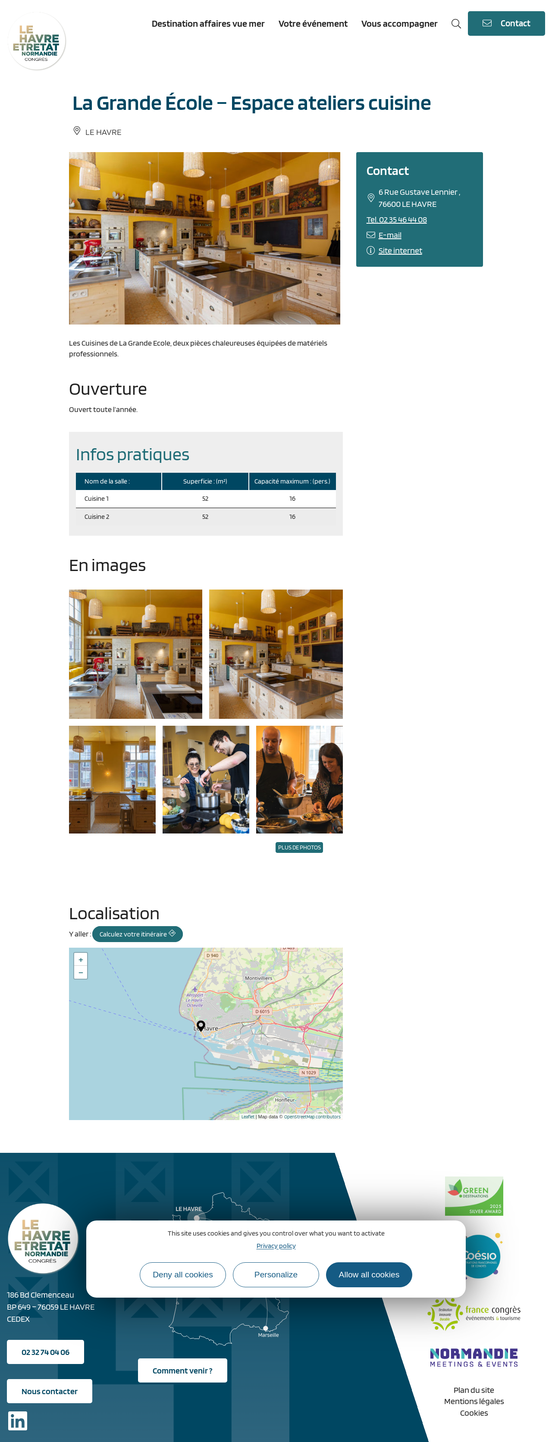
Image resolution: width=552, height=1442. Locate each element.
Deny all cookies (183, 1274)
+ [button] (80, 959)
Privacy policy (276, 1246)
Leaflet (248, 1117)
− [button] (80, 972)
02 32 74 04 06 (45, 1352)
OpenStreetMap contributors (312, 1117)
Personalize (276, 1274)
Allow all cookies (369, 1274)
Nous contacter (50, 1391)
